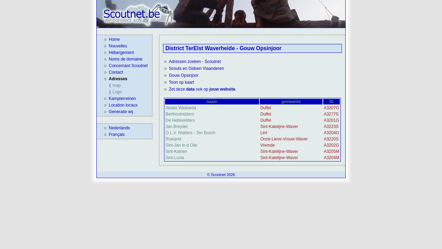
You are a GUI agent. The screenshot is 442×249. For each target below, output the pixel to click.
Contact (116, 72)
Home (114, 39)
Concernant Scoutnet (128, 65)
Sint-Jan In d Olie (182, 145)
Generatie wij (121, 111)
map (117, 85)
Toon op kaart (181, 82)
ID (331, 101)
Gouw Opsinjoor (184, 75)
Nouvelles (118, 46)
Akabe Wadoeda (181, 107)
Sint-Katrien (177, 151)
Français (117, 134)
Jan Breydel (177, 126)
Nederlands (119, 128)
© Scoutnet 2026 (221, 175)
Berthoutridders (180, 114)
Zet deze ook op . (202, 89)
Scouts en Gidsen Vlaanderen (196, 68)
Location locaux (123, 105)
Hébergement (121, 52)
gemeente (291, 101)
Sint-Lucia (175, 157)
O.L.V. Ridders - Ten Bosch (190, 132)
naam (211, 101)
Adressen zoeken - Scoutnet (195, 61)
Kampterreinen (122, 98)
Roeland (173, 139)
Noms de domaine (125, 59)
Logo (117, 92)
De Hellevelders (180, 120)
